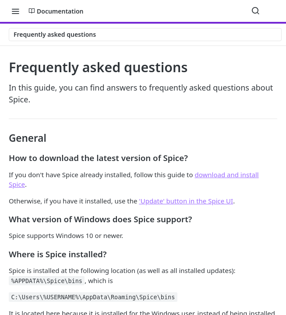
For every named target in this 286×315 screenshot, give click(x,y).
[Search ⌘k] (255, 11)
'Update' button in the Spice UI (186, 200)
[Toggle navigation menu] (15, 11)
